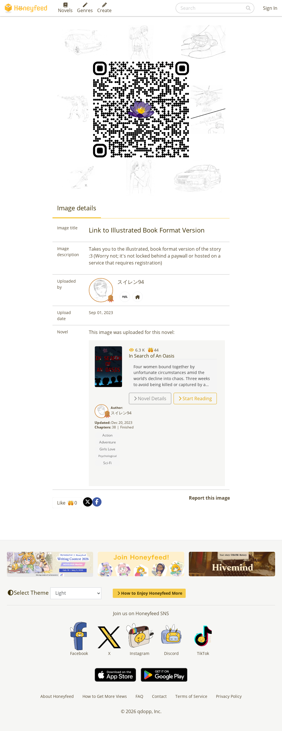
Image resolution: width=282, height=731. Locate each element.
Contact (159, 696)
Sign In (270, 8)
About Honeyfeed (57, 696)
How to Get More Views (104, 696)
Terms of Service (191, 696)
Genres (85, 8)
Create (104, 8)
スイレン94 (130, 281)
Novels (65, 8)
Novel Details (150, 398)
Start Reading (195, 398)
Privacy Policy (229, 696)
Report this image (209, 498)
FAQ (139, 696)
